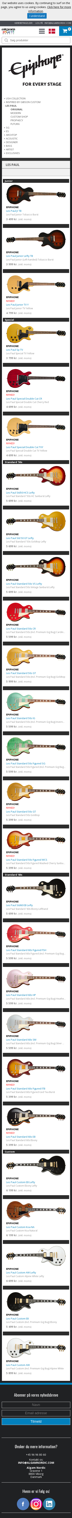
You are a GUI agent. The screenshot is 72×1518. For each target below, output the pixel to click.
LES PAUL (11, 105)
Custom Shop (19, 116)
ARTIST (10, 149)
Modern (16, 113)
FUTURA (15, 124)
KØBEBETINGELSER (22, 23)
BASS (9, 146)
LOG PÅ (38, 23)
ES (7, 131)
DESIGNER (12, 142)
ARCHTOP (11, 135)
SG (7, 127)
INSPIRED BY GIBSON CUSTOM (23, 102)
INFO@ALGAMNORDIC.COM (58, 23)
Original (17, 109)
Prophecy (17, 120)
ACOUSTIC (12, 138)
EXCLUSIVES (13, 153)
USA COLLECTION (16, 98)
